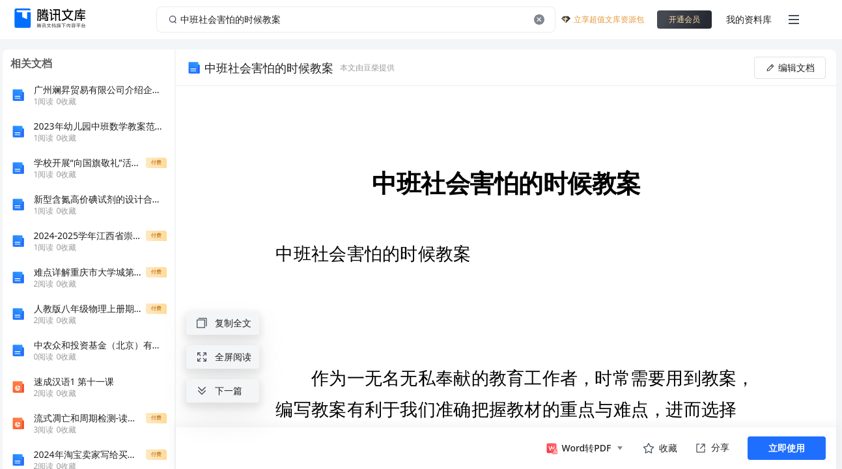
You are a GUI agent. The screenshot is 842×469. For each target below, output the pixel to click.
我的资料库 (749, 19)
